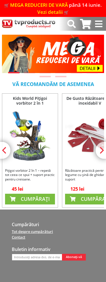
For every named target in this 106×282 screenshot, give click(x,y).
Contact (18, 237)
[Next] (95, 54)
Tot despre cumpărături (32, 231)
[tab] (85, 24)
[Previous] (11, 54)
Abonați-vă (74, 257)
